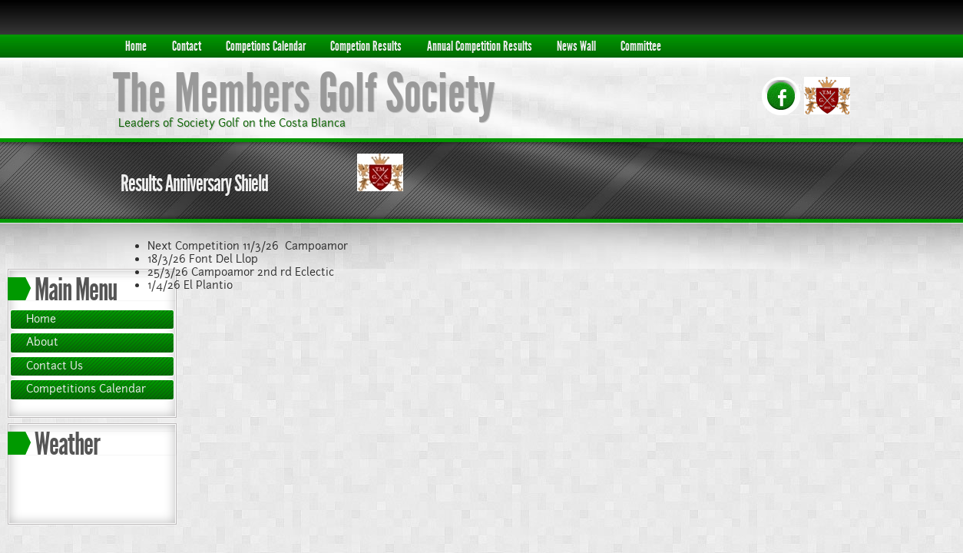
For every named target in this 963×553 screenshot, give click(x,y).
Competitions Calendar (86, 389)
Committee (640, 46)
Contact (186, 46)
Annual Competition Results (479, 46)
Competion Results (366, 46)
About (42, 342)
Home (136, 46)
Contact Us (54, 366)
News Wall (576, 46)
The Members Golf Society (304, 93)
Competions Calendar (266, 46)
